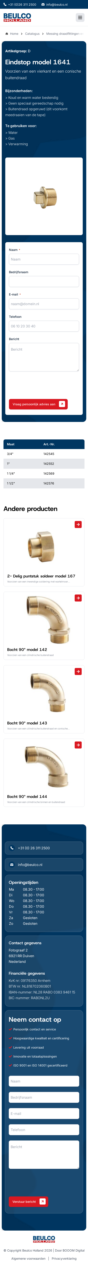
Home (11, 33)
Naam (14, 250)
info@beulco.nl (54, 4)
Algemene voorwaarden (28, 1258)
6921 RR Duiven (21, 956)
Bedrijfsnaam (18, 272)
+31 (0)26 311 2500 (19, 4)
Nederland (17, 961)
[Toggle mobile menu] (80, 17)
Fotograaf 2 (18, 950)
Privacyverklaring (64, 1258)
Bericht (14, 339)
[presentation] (42, 385)
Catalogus (32, 33)
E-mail (15, 294)
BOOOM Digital (74, 1250)
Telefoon (15, 316)
